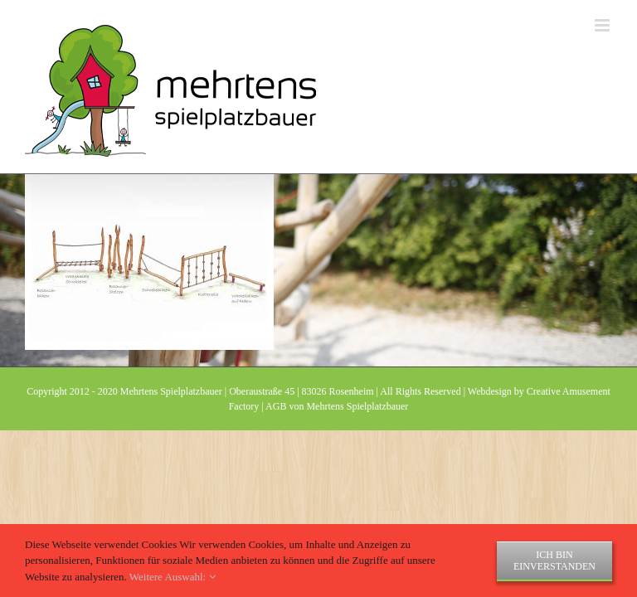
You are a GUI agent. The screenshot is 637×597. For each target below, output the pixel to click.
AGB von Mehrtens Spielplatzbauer (336, 406)
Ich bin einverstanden (554, 560)
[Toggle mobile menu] (603, 25)
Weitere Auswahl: (172, 576)
